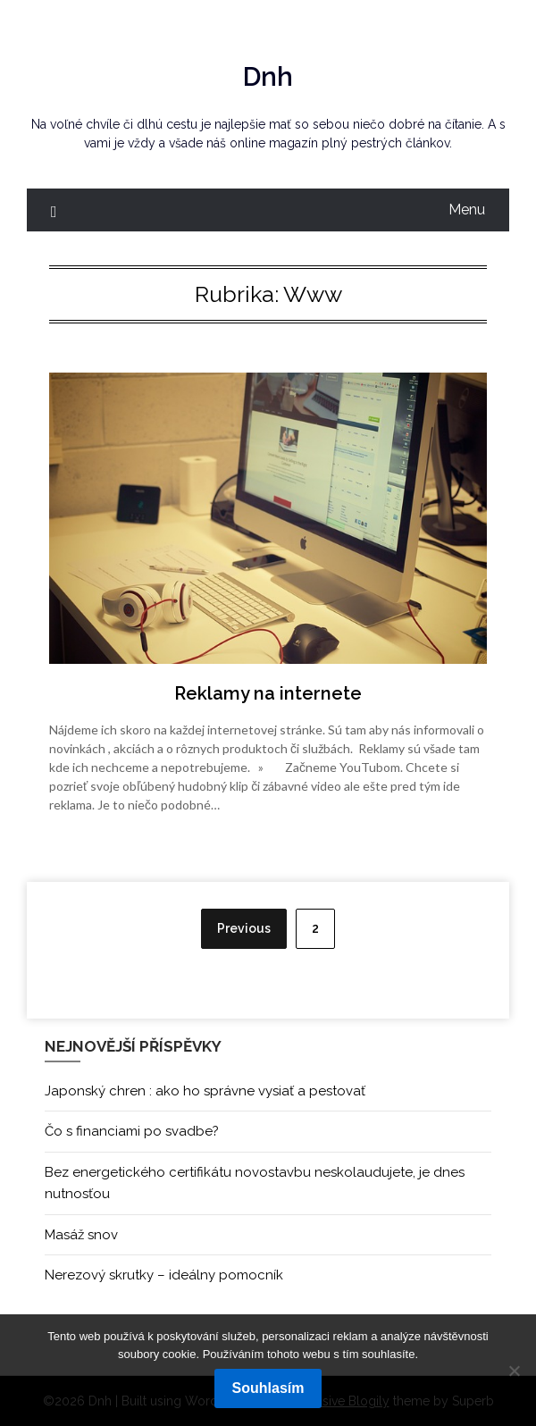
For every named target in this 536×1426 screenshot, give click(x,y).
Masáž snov (81, 1235)
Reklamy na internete (268, 693)
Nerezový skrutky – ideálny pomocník (164, 1275)
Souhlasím (268, 1388)
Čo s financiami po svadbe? (132, 1131)
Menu (466, 209)
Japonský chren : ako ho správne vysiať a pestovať (205, 1091)
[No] (514, 1371)
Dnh (268, 77)
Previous (244, 928)
